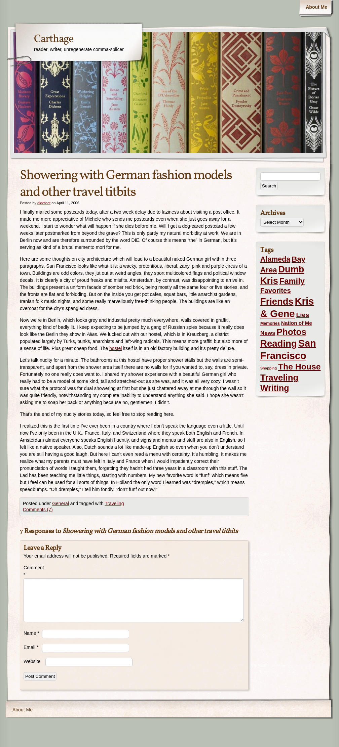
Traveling (114, 503)
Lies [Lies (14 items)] (302, 314)
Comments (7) (38, 509)
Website (32, 661)
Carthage (53, 39)
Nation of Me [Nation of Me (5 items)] (296, 323)
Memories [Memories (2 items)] (270, 323)
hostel (115, 348)
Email (31, 647)
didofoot (43, 203)
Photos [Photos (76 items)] (291, 332)
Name (31, 633)
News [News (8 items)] (267, 333)
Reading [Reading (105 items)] (278, 343)
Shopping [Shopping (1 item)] (268, 368)
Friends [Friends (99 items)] (276, 301)
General (60, 503)
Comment (33, 571)
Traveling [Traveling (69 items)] (279, 377)
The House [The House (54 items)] (299, 366)
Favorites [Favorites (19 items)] (275, 290)
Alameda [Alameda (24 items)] (275, 259)
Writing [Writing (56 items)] (274, 388)
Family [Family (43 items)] (292, 280)
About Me (316, 7)
